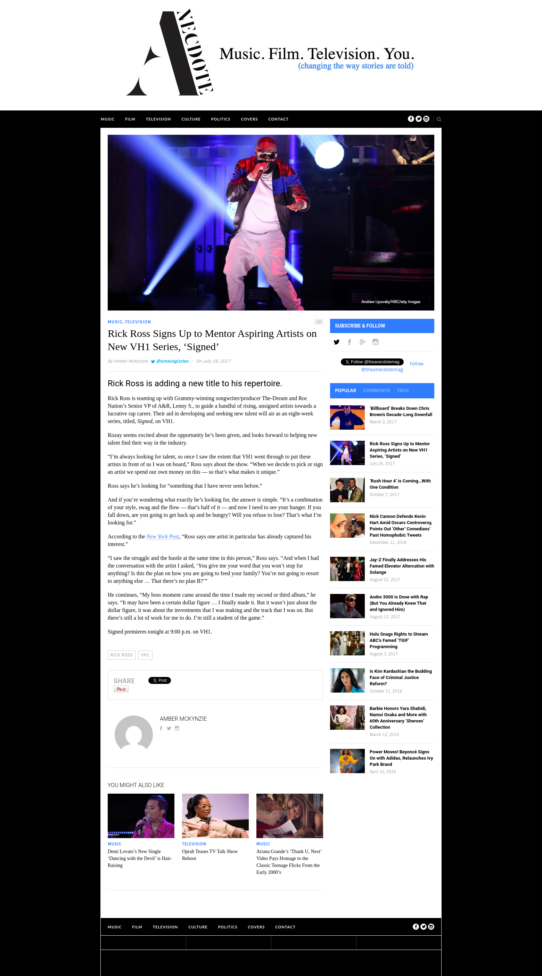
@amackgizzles (172, 361)
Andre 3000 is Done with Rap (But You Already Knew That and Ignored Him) (399, 603)
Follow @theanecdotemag (392, 367)
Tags (403, 390)
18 (319, 322)
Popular (345, 390)
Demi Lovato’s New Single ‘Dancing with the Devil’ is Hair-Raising (140, 858)
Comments (376, 390)
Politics (221, 119)
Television (158, 119)
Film (130, 119)
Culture (190, 119)
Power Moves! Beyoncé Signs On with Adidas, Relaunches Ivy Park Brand (401, 758)
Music (108, 119)
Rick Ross (121, 655)
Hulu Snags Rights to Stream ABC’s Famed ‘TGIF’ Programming (399, 640)
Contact (278, 119)
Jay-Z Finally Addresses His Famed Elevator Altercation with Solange (402, 566)
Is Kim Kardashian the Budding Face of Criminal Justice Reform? (401, 677)
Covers (249, 119)
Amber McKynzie (131, 361)
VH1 (145, 655)
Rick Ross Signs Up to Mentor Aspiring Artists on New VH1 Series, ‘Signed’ (400, 450)
